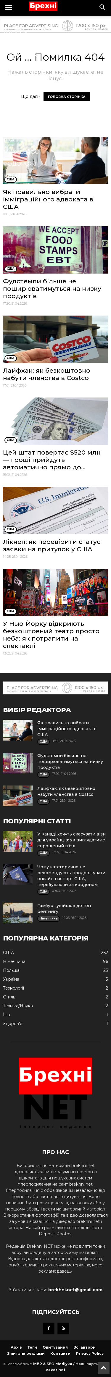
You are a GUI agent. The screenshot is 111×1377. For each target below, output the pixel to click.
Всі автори (84, 1347)
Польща (17, 45)
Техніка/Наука (25, 128)
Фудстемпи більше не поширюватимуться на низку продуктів (52, 288)
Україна (16, 33)
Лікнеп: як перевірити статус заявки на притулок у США (51, 545)
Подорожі (20, 164)
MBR (37, 1364)
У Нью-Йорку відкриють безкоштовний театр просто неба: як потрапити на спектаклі (51, 634)
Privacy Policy (90, 1353)
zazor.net (55, 1370)
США (10, 22)
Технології (20, 93)
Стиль (13, 116)
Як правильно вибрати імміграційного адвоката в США (48, 199)
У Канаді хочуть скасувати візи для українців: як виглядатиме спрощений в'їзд (71, 839)
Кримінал (19, 104)
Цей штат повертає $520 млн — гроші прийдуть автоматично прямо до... (52, 460)
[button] (102, 8)
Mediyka (63, 1364)
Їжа (9, 140)
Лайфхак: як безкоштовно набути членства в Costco (46, 374)
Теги (32, 1347)
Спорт (13, 81)
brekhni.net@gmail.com (75, 1289)
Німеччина (21, 57)
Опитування (55, 1347)
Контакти (60, 1353)
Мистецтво (21, 152)
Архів (16, 1347)
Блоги (13, 175)
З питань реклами (26, 1353)
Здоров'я (18, 69)
